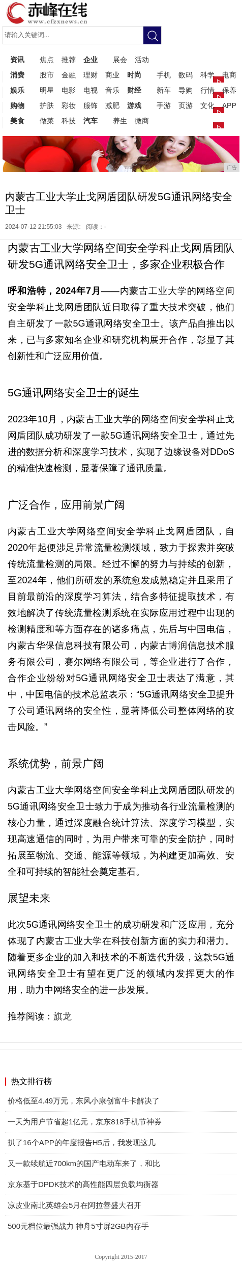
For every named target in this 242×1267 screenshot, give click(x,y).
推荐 (69, 60)
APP (229, 105)
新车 (164, 90)
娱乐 (17, 90)
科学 (207, 75)
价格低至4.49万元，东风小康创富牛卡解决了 (84, 1100)
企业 (90, 60)
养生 (120, 121)
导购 (185, 90)
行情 (207, 90)
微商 (142, 121)
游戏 (134, 105)
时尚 (134, 75)
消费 (17, 75)
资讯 (17, 60)
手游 (164, 105)
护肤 (47, 105)
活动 (142, 60)
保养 (229, 90)
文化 (207, 105)
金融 (69, 75)
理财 (90, 75)
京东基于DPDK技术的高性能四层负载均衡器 (83, 1184)
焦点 (47, 60)
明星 (47, 90)
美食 (17, 121)
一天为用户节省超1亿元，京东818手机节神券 (85, 1121)
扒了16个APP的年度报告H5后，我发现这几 (82, 1142)
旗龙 (62, 1016)
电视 (90, 90)
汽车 (90, 121)
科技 (69, 121)
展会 (120, 60)
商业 (112, 75)
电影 (69, 90)
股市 (47, 75)
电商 (229, 75)
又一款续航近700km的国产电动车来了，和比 (84, 1163)
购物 (17, 105)
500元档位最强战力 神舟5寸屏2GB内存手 (78, 1226)
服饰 (90, 105)
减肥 (112, 105)
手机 (164, 75)
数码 (185, 75)
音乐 (112, 90)
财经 (134, 90)
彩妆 (69, 105)
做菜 (47, 121)
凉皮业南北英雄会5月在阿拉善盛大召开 (74, 1205)
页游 (185, 105)
